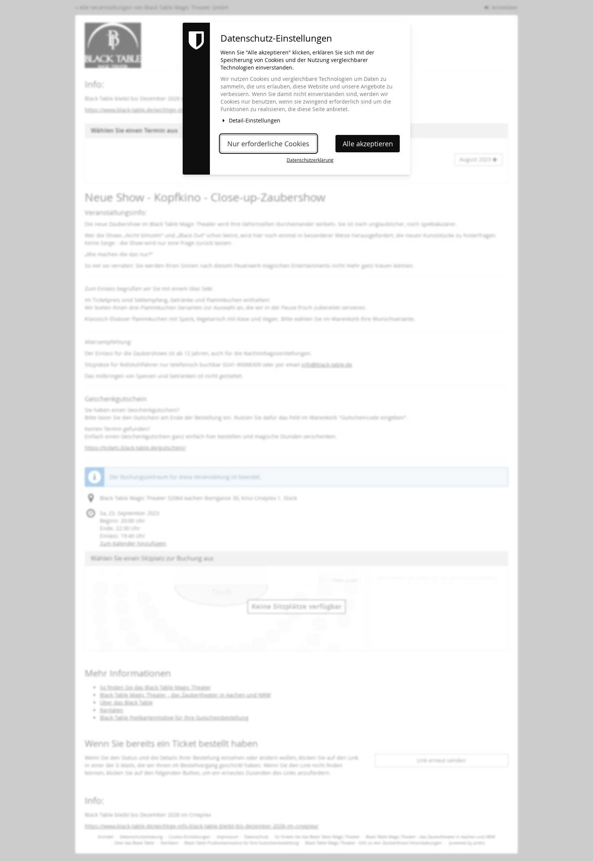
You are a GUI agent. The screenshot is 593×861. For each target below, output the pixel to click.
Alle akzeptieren (368, 143)
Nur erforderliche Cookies (268, 143)
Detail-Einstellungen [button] (250, 120)
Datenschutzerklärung (310, 160)
